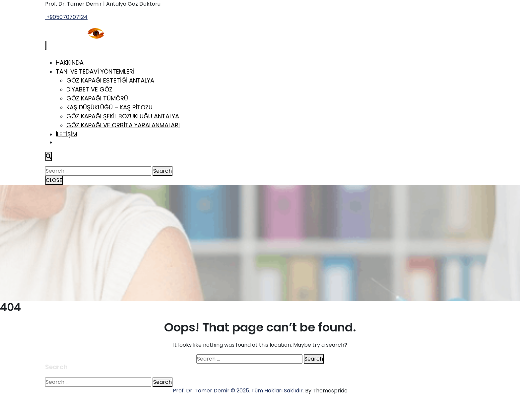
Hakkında (70, 62)
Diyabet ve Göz (89, 89)
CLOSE (54, 180)
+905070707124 (66, 17)
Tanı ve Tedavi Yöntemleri (95, 71)
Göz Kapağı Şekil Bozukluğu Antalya (122, 116)
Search (162, 171)
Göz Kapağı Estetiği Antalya (110, 80)
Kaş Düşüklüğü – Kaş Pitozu (109, 107)
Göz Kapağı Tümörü (97, 98)
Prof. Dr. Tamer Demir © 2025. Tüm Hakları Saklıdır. (238, 390)
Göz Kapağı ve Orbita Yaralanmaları (123, 125)
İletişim (66, 134)
